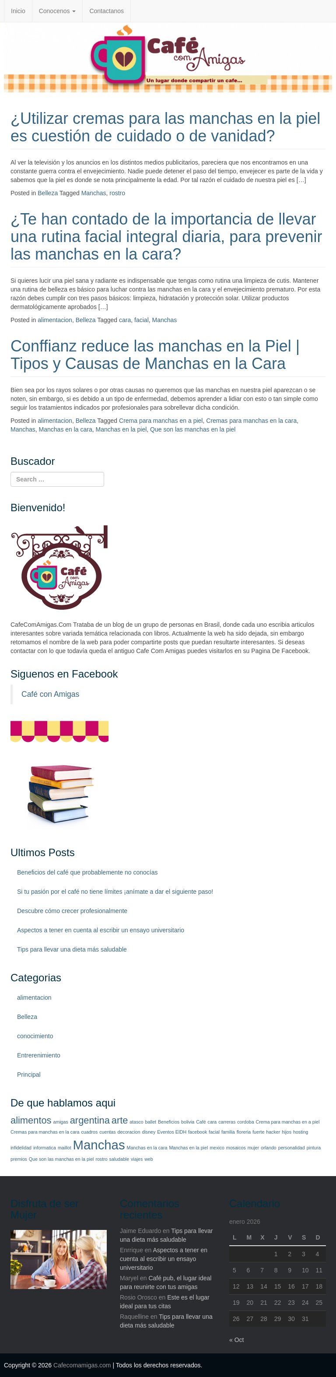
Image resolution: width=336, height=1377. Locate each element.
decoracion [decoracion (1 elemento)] (128, 1132)
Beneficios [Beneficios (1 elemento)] (168, 1121)
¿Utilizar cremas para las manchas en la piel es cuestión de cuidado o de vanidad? (165, 127)
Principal (29, 1074)
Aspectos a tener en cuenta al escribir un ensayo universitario (100, 930)
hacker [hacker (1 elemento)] (273, 1132)
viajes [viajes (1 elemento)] (137, 1159)
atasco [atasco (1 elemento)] (136, 1121)
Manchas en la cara (65, 429)
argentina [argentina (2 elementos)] (90, 1120)
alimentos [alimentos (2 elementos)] (31, 1120)
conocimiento (35, 1036)
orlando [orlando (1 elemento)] (268, 1147)
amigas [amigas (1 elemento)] (60, 1121)
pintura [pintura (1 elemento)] (314, 1147)
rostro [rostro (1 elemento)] (101, 1159)
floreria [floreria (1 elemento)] (244, 1132)
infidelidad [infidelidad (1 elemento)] (21, 1147)
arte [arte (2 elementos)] (120, 1120)
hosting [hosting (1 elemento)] (300, 1132)
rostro (117, 193)
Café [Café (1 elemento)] (201, 1121)
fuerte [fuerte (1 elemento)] (258, 1132)
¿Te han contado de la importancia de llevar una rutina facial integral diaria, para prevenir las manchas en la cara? (166, 236)
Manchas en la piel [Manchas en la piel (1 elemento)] (188, 1147)
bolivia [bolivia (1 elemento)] (187, 1121)
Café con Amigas (50, 694)
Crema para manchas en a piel (161, 420)
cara (125, 319)
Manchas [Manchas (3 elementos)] (99, 1145)
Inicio (18, 10)
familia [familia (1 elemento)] (228, 1132)
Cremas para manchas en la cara (251, 420)
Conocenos (57, 10)
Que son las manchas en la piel (192, 429)
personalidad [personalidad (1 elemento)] (291, 1147)
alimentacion (55, 319)
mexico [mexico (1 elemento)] (217, 1147)
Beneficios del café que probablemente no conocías (87, 872)
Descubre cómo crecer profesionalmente (72, 910)
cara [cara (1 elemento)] (212, 1121)
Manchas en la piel (121, 429)
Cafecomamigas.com (82, 1365)
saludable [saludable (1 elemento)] (119, 1159)
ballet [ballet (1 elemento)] (150, 1121)
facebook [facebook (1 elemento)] (197, 1132)
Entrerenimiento (38, 1055)
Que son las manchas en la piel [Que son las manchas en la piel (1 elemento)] (61, 1159)
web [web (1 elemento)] (148, 1159)
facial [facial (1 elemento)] (214, 1132)
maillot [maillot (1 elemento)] (64, 1147)
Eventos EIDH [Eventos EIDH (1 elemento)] (171, 1132)
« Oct (236, 1339)
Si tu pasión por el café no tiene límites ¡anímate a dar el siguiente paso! (115, 891)
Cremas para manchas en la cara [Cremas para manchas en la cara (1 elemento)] (45, 1132)
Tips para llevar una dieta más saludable (72, 949)
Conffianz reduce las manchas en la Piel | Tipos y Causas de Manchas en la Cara (155, 354)
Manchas (93, 193)
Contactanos (106, 10)
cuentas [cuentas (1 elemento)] (107, 1132)
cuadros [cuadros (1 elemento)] (89, 1132)
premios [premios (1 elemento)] (18, 1159)
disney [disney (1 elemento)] (149, 1132)
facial (141, 319)
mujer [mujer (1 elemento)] (253, 1147)
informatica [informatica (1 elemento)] (44, 1147)
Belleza (48, 193)
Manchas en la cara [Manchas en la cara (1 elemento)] (147, 1147)
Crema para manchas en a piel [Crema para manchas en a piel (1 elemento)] (288, 1121)
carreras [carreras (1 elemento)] (226, 1121)
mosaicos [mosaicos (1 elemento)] (236, 1147)
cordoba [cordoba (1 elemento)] (245, 1121)
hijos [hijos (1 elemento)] (286, 1132)
